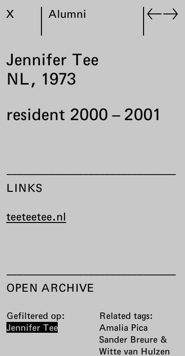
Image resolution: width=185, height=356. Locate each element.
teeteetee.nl (36, 216)
